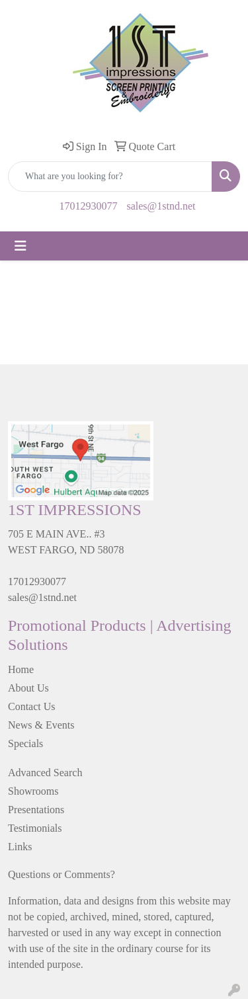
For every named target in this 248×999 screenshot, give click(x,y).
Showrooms (33, 791)
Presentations (36, 809)
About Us (28, 688)
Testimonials (35, 828)
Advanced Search (45, 772)
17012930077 (88, 206)
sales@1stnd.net (160, 206)
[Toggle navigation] (20, 246)
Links (20, 846)
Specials (25, 743)
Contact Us (32, 706)
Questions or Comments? (61, 874)
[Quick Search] (110, 176)
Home (21, 669)
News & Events (41, 725)
